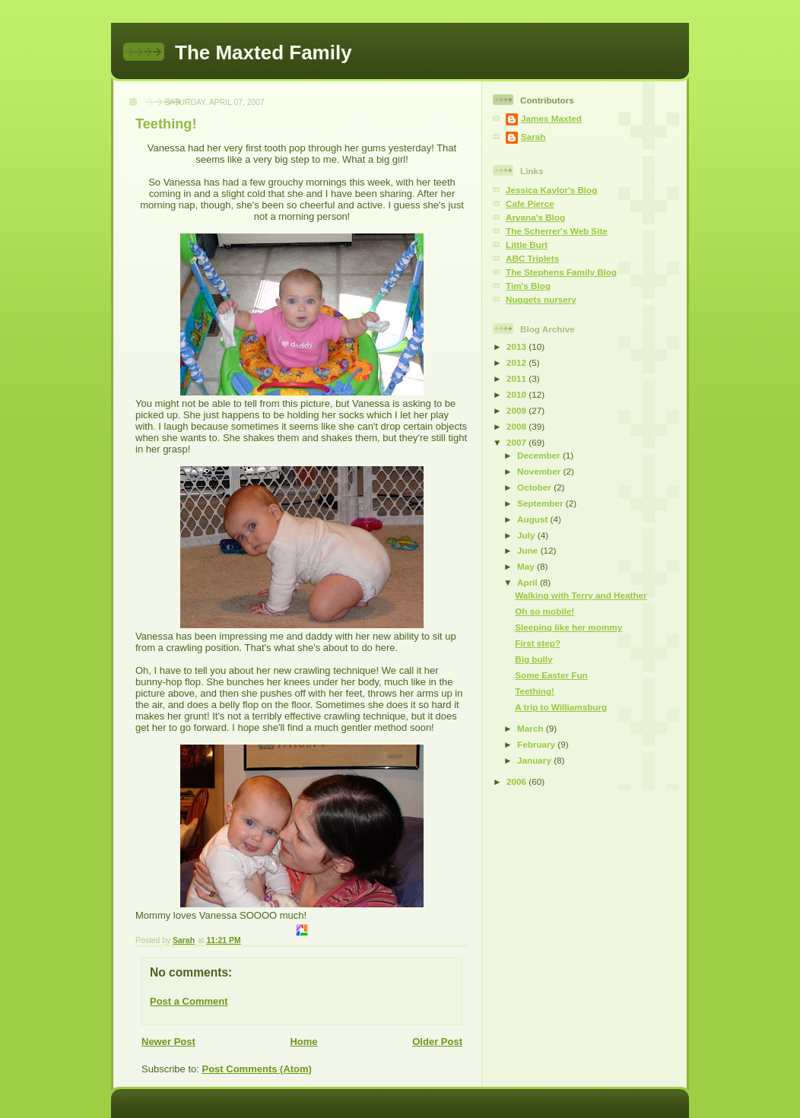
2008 (517, 426)
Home (303, 1041)
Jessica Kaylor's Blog (551, 190)
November (540, 471)
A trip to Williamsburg (561, 707)
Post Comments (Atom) (257, 1069)
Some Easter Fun (551, 675)
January (535, 760)
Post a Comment (189, 1001)
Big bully (533, 659)
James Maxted (551, 118)
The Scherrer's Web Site (557, 231)
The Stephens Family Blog (561, 272)
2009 (517, 410)
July (527, 535)
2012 (517, 362)
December (540, 455)
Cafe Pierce (530, 203)
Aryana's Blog (535, 217)
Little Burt (527, 244)
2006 (517, 781)
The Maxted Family (263, 52)
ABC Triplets (532, 258)
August (534, 519)
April (528, 582)
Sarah (533, 136)
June (529, 550)
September (541, 503)
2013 (517, 346)
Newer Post (168, 1041)
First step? (537, 643)
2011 (517, 378)
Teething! (534, 691)
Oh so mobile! (544, 611)
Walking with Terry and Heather (580, 595)
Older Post (437, 1041)
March (531, 728)
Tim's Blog (528, 286)
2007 (517, 442)
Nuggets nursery (541, 299)
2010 (517, 394)
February (537, 744)
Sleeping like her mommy (568, 627)
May (527, 566)
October (535, 487)
